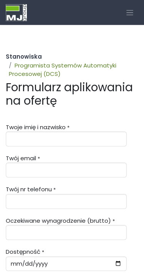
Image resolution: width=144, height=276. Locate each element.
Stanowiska (24, 57)
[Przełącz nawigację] (130, 12)
